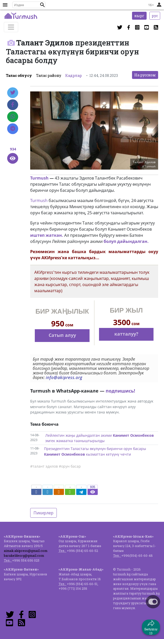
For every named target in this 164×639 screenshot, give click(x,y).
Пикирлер (43, 513)
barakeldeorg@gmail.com (24, 555)
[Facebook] (12, 104)
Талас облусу (19, 75)
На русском (145, 75)
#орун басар (70, 466)
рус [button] (155, 15)
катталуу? (126, 334)
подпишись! (120, 391)
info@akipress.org (64, 377)
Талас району (48, 75)
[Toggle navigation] (11, 27)
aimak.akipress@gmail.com (25, 551)
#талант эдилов (44, 466)
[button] (42, 5)
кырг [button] (139, 15)
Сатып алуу (62, 335)
